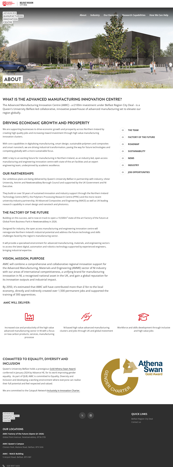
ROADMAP (133, 144)
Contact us (136, 422)
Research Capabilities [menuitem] (133, 15)
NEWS (131, 158)
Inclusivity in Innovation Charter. (63, 390)
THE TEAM (133, 130)
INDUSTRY (133, 165)
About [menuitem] (83, 15)
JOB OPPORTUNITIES (139, 172)
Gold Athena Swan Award (62, 368)
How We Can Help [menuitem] (158, 15)
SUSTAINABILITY (136, 151)
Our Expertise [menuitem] (111, 15)
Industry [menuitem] (95, 15)
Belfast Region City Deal (142, 419)
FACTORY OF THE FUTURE (141, 137)
